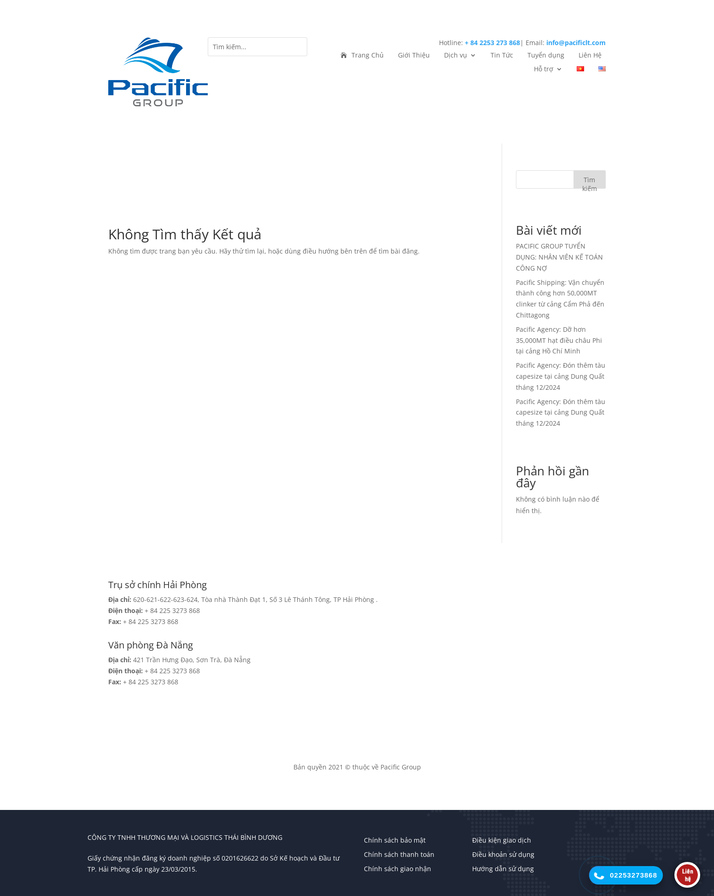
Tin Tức (502, 55)
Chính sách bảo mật (395, 840)
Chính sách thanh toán (399, 854)
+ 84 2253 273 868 (492, 42)
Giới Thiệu (414, 55)
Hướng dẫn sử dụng (503, 868)
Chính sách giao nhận (397, 868)
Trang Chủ (367, 55)
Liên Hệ (590, 55)
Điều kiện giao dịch (501, 840)
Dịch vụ (455, 55)
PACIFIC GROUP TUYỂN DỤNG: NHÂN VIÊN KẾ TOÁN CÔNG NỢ (559, 257)
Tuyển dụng (545, 55)
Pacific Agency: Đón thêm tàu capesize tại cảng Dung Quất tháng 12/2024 (560, 376)
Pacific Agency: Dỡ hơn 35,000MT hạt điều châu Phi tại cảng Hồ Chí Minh (559, 340)
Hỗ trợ (543, 69)
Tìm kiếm (589, 182)
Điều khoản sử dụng (503, 854)
